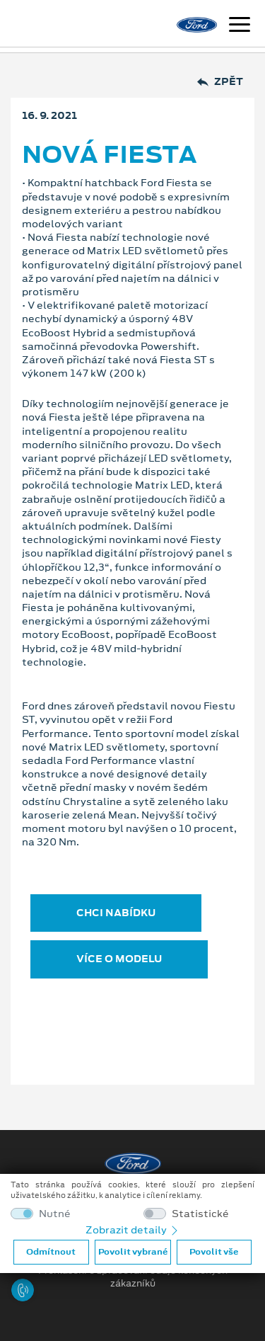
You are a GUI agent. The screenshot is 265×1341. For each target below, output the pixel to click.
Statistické (200, 1214)
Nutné (55, 1214)
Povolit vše (213, 1251)
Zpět (220, 82)
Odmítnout (51, 1251)
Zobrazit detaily (133, 1230)
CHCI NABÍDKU (115, 913)
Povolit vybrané (132, 1251)
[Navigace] (239, 26)
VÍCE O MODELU (119, 959)
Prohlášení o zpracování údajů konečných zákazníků (133, 1277)
